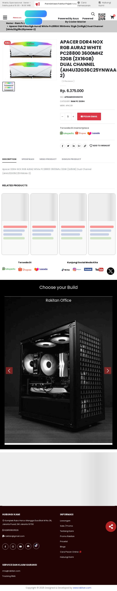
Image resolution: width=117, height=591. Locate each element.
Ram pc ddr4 (78, 101)
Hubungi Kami (105, 4)
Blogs (63, 546)
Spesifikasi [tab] (28, 159)
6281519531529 (11, 530)
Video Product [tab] (48, 159)
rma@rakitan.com (11, 570)
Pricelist (64, 541)
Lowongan (65, 520)
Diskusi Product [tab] (71, 159)
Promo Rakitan (67, 536)
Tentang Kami (67, 531)
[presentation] (9, 370)
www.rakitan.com (82, 587)
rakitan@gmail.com (15, 536)
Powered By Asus (68, 18)
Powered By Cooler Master (79, 20)
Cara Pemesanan (84, 4)
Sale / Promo (66, 525)
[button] (93, 14)
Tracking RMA (9, 576)
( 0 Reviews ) (68, 81)
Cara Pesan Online (69, 551)
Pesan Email (89, 116)
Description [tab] (9, 159)
